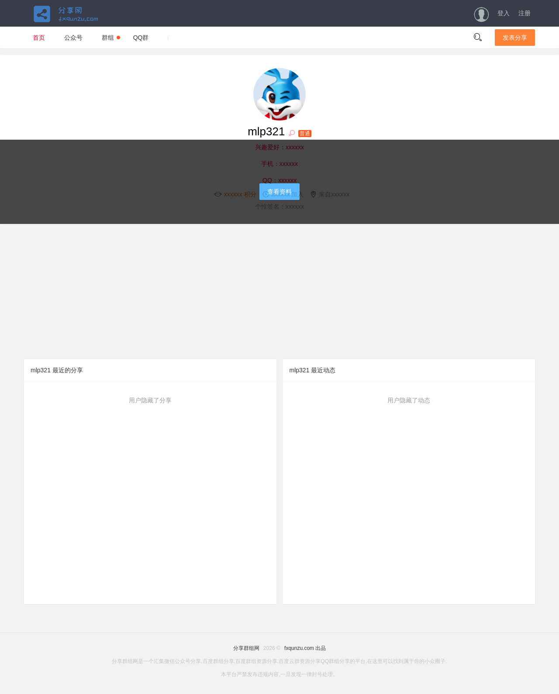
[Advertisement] (279, 291)
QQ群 (141, 37)
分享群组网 (246, 648)
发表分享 (515, 37)
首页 (39, 37)
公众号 (73, 37)
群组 (111, 37)
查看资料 (279, 191)
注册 (524, 13)
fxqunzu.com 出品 (305, 648)
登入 (503, 13)
